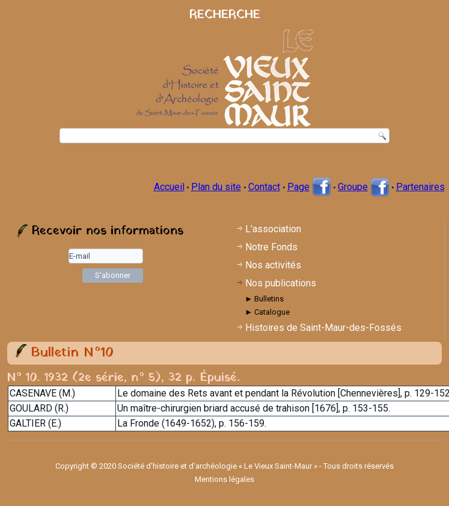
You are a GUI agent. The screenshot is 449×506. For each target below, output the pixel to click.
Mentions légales (224, 479)
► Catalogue (267, 311)
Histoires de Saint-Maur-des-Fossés (323, 327)
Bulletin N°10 (72, 353)
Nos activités (273, 265)
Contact (264, 187)
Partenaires (420, 187)
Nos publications (280, 283)
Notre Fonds (271, 247)
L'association (273, 229)
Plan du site (216, 187)
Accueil (169, 187)
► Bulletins (264, 298)
